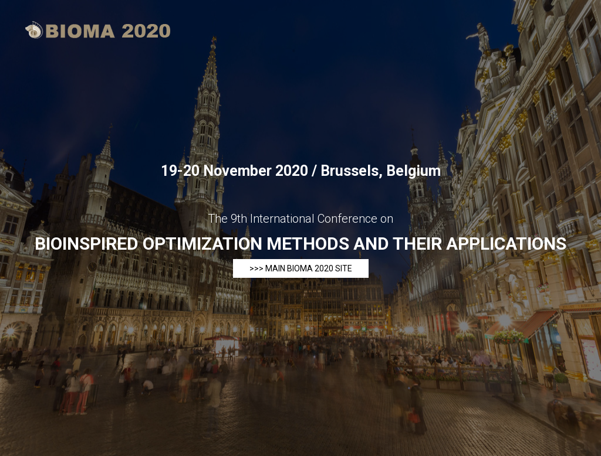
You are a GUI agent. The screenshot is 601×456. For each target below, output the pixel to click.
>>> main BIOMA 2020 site (300, 268)
